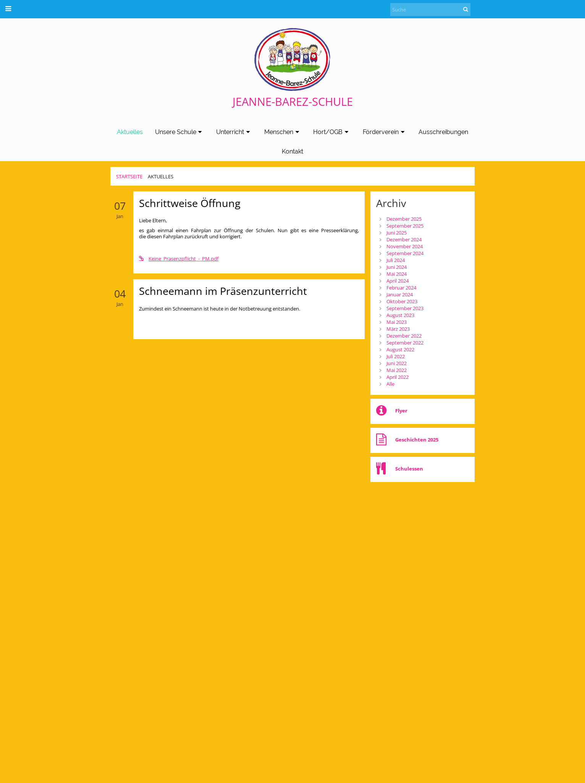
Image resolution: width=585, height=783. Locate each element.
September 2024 (404, 253)
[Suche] (430, 9)
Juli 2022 (395, 356)
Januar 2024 (399, 294)
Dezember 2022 (404, 335)
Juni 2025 (396, 232)
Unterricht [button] (234, 132)
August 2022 (400, 349)
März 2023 (398, 328)
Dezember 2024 (404, 239)
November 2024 (404, 246)
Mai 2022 (396, 370)
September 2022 (404, 342)
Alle (390, 383)
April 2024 (397, 280)
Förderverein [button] (385, 132)
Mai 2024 (396, 273)
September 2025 (404, 225)
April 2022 (397, 377)
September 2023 (404, 308)
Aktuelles (160, 176)
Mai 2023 (396, 322)
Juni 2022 (396, 363)
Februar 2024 (401, 287)
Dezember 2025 (404, 218)
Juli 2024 (395, 260)
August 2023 (400, 315)
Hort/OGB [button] (332, 132)
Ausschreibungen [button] (443, 132)
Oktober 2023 (401, 301)
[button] (8, 8)
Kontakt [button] (292, 151)
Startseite (129, 176)
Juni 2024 (396, 267)
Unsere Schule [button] (179, 132)
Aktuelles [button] (130, 132)
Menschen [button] (282, 132)
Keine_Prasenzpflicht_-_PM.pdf (178, 258)
